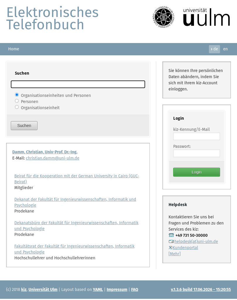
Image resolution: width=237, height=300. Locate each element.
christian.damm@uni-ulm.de (53, 158)
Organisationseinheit (40, 107)
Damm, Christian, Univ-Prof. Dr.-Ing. (45, 152)
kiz (23, 289)
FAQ (134, 289)
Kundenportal (183, 247)
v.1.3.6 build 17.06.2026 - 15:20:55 (201, 289)
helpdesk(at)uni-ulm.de (193, 241)
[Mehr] (175, 253)
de (214, 49)
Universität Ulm (43, 289)
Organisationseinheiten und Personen (56, 95)
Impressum (117, 289)
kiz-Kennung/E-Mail (191, 129)
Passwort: (182, 146)
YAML (98, 289)
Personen (29, 101)
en (225, 49)
